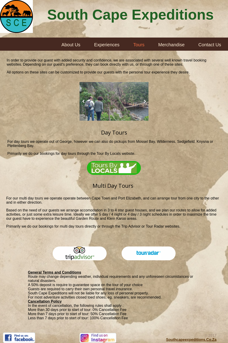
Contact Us (209, 44)
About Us (70, 44)
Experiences (107, 44)
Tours (139, 44)
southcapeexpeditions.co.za (191, 340)
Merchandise (171, 44)
